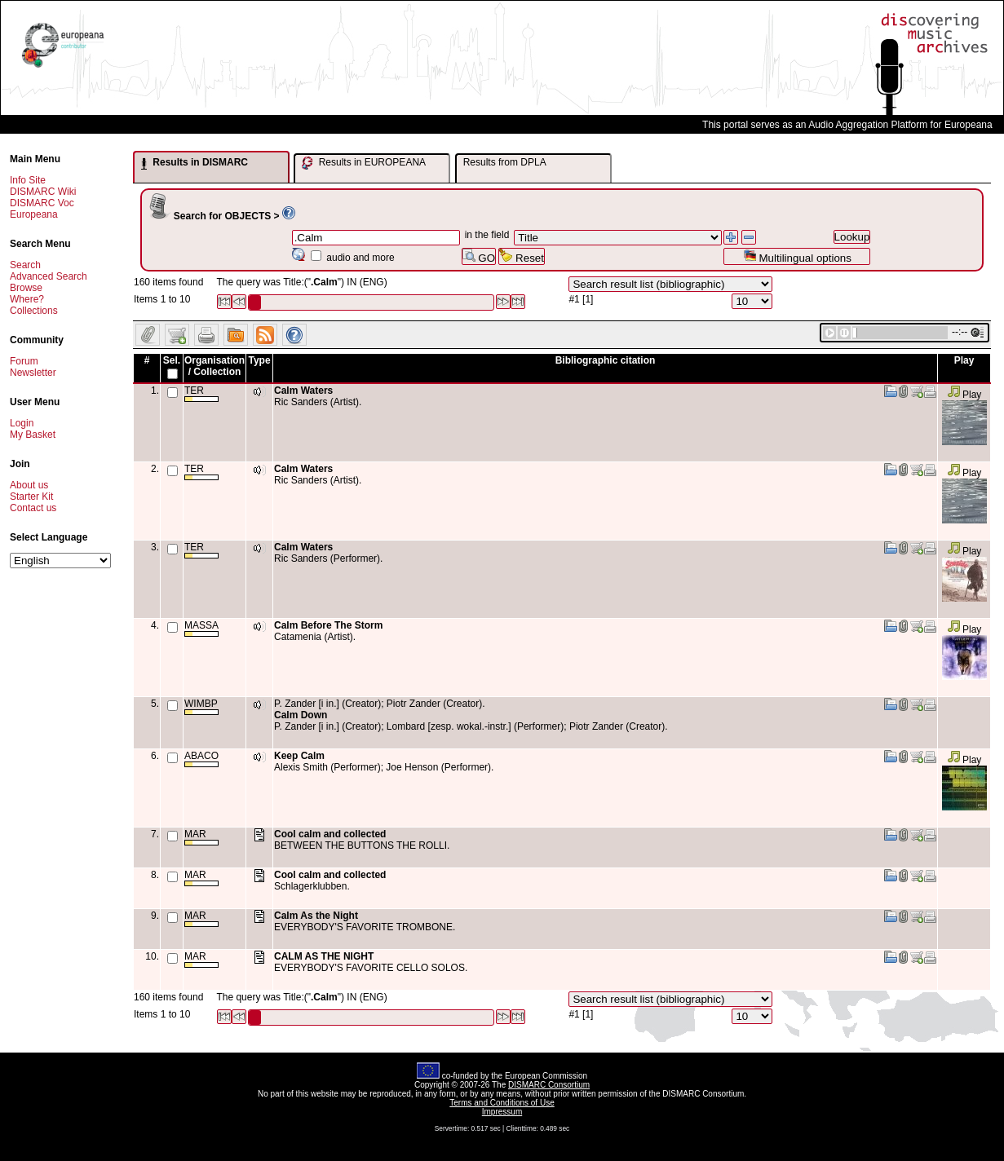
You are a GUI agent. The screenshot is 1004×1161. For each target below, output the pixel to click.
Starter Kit (31, 496)
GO (478, 256)
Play (964, 394)
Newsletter (33, 372)
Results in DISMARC (194, 163)
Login (21, 423)
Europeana (34, 214)
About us (29, 485)
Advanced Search (48, 276)
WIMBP (201, 706)
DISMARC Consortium (549, 1084)
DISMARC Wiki (43, 191)
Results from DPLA (504, 162)
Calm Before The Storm (328, 625)
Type (259, 360)
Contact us (33, 508)
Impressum (502, 1111)
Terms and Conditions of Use (501, 1102)
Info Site (28, 180)
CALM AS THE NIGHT (324, 956)
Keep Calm (299, 755)
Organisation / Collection (214, 366)
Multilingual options (797, 256)
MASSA (201, 628)
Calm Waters (303, 390)
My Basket (32, 434)
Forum (24, 361)
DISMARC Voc (42, 203)
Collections (34, 310)
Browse (26, 288)
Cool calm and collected (330, 834)
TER (201, 393)
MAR (201, 836)
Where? (27, 299)
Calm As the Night (316, 915)
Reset (521, 256)
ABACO (201, 758)
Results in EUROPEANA (364, 163)
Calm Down (300, 715)
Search (25, 265)
